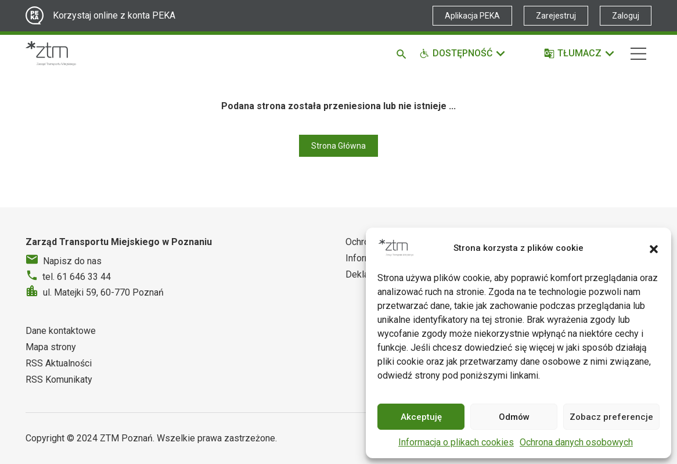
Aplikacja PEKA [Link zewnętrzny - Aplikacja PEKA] (472, 15)
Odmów (514, 417)
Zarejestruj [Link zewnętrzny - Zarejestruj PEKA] (556, 15)
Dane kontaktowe (61, 330)
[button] (654, 248)
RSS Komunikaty (59, 379)
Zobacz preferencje (611, 417)
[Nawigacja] (638, 54)
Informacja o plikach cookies (456, 442)
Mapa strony (51, 347)
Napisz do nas (72, 261)
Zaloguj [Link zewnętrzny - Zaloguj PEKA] (625, 15)
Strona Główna (338, 145)
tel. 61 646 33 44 (76, 276)
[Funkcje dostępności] (463, 53)
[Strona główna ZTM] (51, 53)
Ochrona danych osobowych (576, 442)
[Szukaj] (403, 53)
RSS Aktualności (59, 363)
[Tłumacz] (580, 53)
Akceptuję (421, 417)
